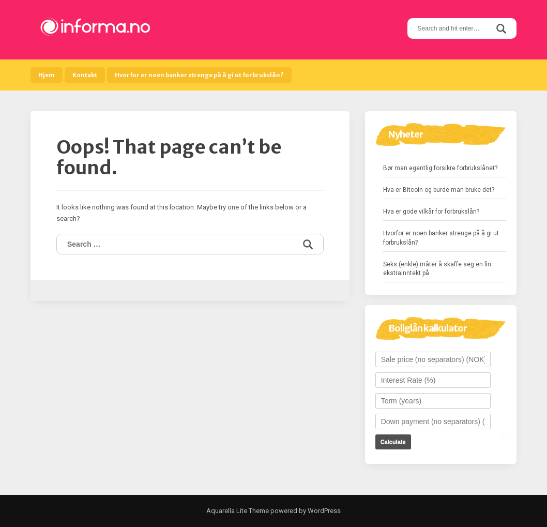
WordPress (323, 511)
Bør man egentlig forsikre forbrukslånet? (440, 168)
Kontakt (84, 75)
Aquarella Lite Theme (237, 511)
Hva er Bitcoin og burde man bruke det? (438, 189)
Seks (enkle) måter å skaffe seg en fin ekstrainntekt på (437, 269)
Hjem (46, 75)
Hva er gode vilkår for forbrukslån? (431, 211)
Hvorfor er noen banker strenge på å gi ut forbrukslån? (199, 75)
